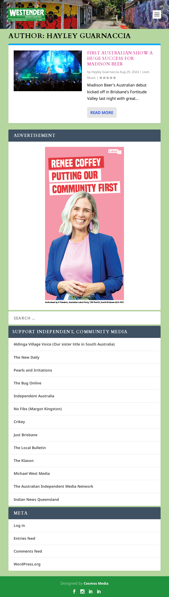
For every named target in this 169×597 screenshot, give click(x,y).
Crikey (19, 421)
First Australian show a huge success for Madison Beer (120, 58)
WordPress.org (27, 564)
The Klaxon (24, 460)
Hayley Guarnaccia (105, 72)
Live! (145, 72)
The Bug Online (27, 382)
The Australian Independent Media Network (53, 486)
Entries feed (24, 538)
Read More (101, 112)
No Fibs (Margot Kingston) (38, 408)
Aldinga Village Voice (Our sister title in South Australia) (64, 344)
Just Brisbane (25, 434)
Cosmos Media (96, 583)
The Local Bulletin (30, 447)
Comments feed (28, 551)
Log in (19, 525)
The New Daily (26, 357)
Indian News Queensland (36, 499)
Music (91, 77)
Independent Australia (34, 395)
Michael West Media (32, 473)
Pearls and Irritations (33, 370)
